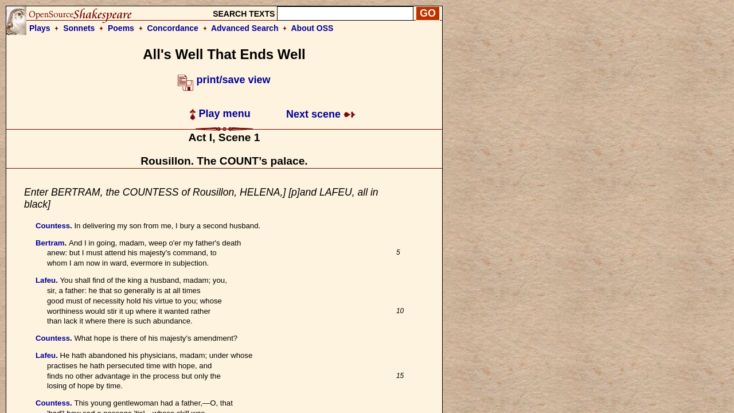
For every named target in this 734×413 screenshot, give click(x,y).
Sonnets (79, 28)
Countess (53, 225)
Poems (121, 28)
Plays (39, 28)
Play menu (220, 113)
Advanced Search (245, 28)
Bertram (50, 243)
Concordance (172, 28)
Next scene (321, 114)
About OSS (312, 28)
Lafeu (46, 280)
